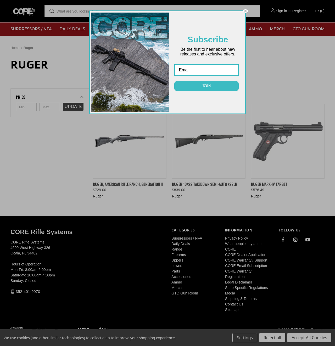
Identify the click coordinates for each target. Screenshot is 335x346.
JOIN (206, 86)
